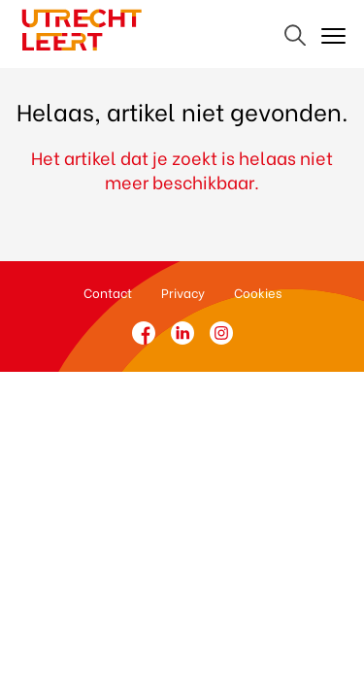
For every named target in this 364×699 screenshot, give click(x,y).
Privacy (183, 292)
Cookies (257, 292)
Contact (107, 292)
